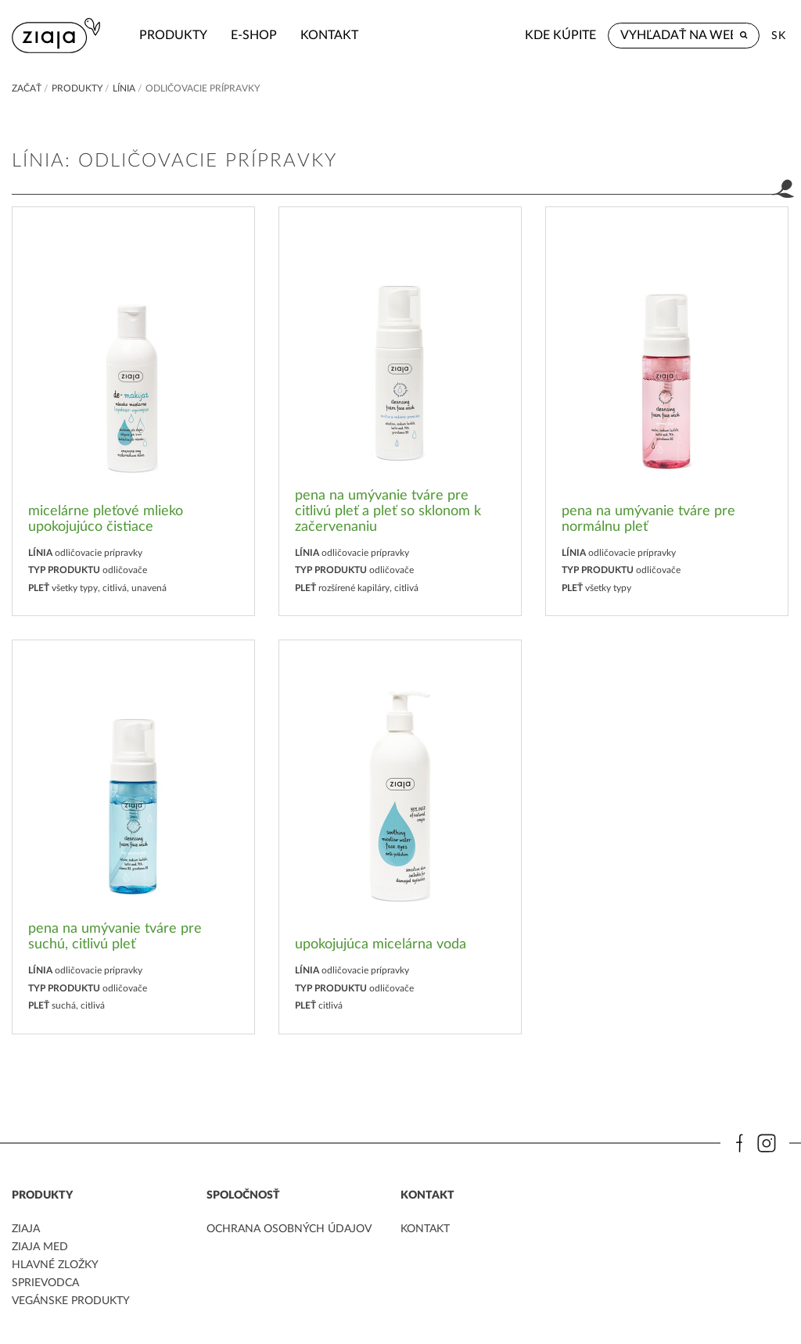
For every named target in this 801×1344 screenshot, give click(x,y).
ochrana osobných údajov (289, 1229)
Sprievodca (45, 1283)
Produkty (173, 35)
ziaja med (40, 1247)
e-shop (254, 35)
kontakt (329, 35)
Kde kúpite (560, 35)
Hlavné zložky (55, 1265)
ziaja (26, 1229)
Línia (124, 88)
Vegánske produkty (71, 1301)
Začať (26, 88)
